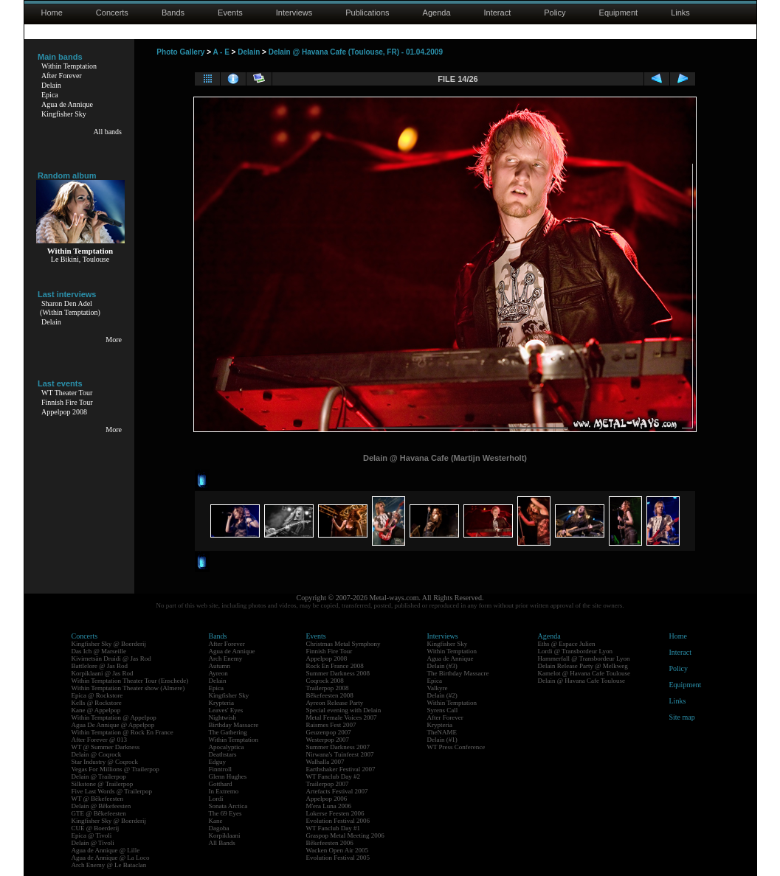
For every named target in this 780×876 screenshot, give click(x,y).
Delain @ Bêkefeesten (101, 806)
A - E (221, 52)
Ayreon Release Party (335, 702)
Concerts (112, 12)
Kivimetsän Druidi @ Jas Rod (111, 658)
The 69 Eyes (225, 813)
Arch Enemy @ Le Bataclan (109, 865)
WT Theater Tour (66, 393)
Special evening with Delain (344, 710)
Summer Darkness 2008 (338, 673)
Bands (173, 12)
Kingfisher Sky (63, 114)
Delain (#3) (442, 666)
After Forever (61, 76)
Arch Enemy (226, 658)
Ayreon (218, 673)
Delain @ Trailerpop (99, 776)
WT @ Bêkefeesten (98, 798)
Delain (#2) (442, 695)
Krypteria (221, 702)
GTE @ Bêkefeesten (99, 813)
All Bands (222, 843)
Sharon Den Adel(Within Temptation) (70, 307)
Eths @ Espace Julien (567, 643)
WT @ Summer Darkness (106, 747)
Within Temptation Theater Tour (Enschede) (130, 680)
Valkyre (437, 688)
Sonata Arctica (228, 806)
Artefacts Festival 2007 (337, 791)
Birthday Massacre (234, 725)
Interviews (294, 12)
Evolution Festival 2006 (338, 820)
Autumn (220, 666)
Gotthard (220, 784)
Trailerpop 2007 (327, 784)
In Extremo (224, 791)
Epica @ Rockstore (97, 695)
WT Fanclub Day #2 (333, 776)
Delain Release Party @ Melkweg (583, 666)
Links (680, 12)
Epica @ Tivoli (92, 835)
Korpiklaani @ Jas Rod (103, 673)
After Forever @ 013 (100, 739)
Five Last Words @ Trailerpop (112, 791)
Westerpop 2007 (328, 739)
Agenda (437, 12)
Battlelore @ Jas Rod (100, 666)
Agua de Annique (67, 104)
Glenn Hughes (228, 776)
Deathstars (223, 754)
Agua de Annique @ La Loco (111, 857)
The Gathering (228, 732)
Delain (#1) (442, 739)
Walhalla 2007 (325, 761)
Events (230, 12)
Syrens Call (442, 710)
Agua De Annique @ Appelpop (113, 725)
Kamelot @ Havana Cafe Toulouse (584, 673)
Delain (51, 85)
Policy (554, 12)
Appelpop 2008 (64, 412)
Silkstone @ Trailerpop (103, 784)
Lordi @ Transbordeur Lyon (575, 651)
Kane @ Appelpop (96, 710)
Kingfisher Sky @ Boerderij (109, 643)
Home (52, 12)
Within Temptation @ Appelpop (114, 717)
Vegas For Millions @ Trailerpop (115, 769)
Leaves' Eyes (226, 710)
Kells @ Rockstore (97, 702)
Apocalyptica (226, 747)
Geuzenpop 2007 (328, 732)
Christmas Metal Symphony (343, 643)
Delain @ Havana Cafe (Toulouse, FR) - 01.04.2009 (356, 52)
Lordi (216, 798)
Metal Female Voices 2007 (341, 717)
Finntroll (220, 769)
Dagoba (219, 828)
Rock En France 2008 (335, 666)
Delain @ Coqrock (97, 754)
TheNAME (442, 732)
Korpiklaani (225, 835)
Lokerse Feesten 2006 (335, 813)
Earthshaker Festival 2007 (341, 769)
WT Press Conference (456, 747)
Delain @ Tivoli (93, 843)
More (114, 340)
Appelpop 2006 (327, 798)
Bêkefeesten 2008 (329, 695)
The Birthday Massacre (458, 673)
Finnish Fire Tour (67, 402)
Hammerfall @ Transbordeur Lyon (584, 658)
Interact (497, 12)
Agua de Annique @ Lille (106, 850)
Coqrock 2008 (325, 680)
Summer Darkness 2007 (338, 747)
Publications (367, 12)
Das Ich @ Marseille (99, 651)
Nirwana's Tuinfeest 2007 (340, 754)
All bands (107, 132)
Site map (682, 717)
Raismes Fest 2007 (331, 725)
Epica (49, 95)
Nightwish (223, 717)
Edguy (218, 761)
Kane (216, 820)
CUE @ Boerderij (96, 828)
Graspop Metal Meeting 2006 (345, 835)
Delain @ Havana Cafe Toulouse (581, 680)
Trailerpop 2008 (327, 688)
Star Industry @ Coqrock (105, 761)
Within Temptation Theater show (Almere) (128, 688)
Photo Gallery (180, 52)
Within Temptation (69, 66)
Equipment (618, 12)
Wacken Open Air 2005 (337, 850)
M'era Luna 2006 (329, 806)
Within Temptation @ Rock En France (122, 732)
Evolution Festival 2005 (338, 857)
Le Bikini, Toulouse (80, 259)
